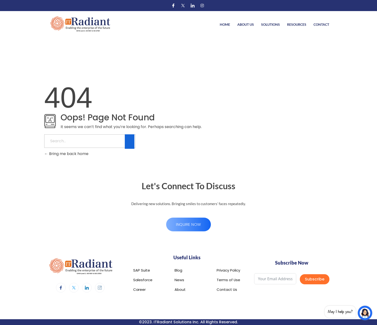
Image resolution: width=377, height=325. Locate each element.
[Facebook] (173, 5)
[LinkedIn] (192, 5)
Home (225, 24)
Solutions (270, 24)
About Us (245, 24)
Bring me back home (66, 153)
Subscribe (314, 279)
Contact (321, 24)
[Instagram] (202, 5)
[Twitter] (183, 5)
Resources (296, 24)
